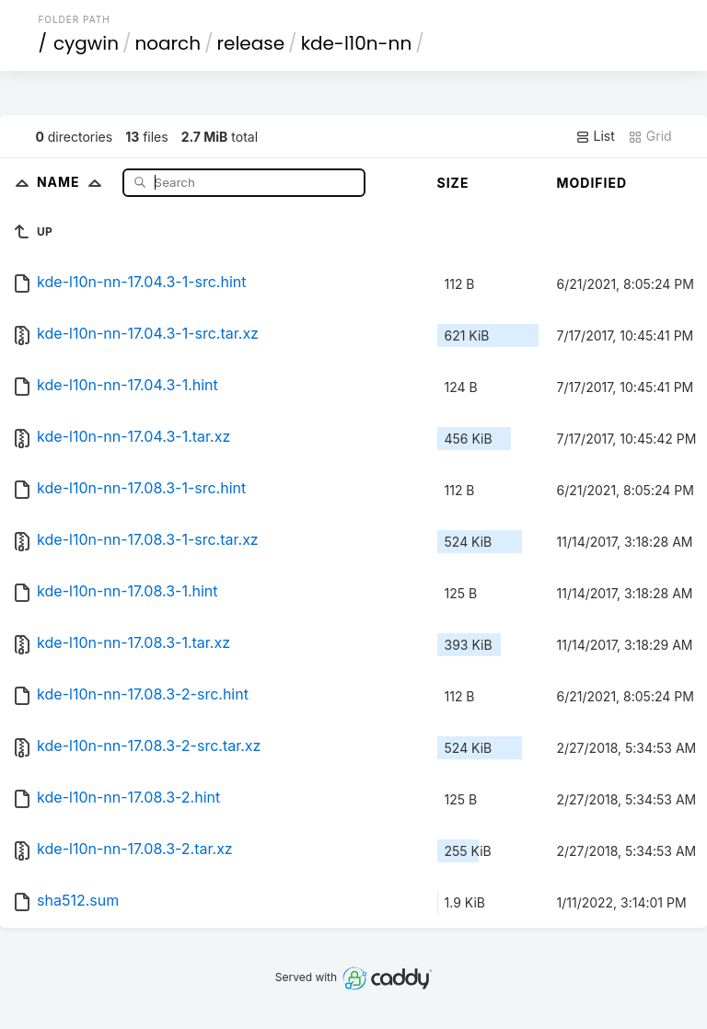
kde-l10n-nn (356, 43)
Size (453, 183)
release (251, 43)
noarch (168, 43)
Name (73, 182)
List (595, 136)
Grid (650, 136)
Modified (592, 183)
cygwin (86, 43)
